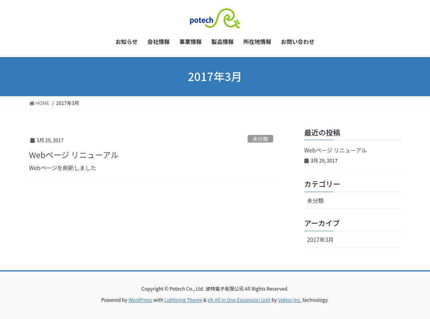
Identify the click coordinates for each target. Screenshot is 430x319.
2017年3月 (320, 240)
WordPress (140, 299)
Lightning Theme (183, 299)
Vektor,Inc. (290, 299)
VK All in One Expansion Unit (239, 299)
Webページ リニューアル (74, 154)
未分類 (260, 139)
